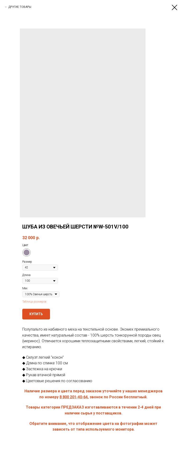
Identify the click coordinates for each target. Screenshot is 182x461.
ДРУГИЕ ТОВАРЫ (19, 7)
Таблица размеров (34, 301)
